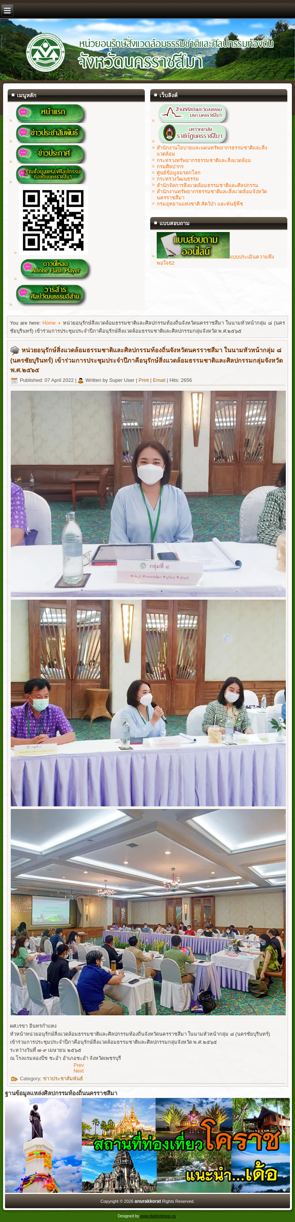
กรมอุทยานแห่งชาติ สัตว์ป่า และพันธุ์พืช (200, 204)
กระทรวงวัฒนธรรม (178, 179)
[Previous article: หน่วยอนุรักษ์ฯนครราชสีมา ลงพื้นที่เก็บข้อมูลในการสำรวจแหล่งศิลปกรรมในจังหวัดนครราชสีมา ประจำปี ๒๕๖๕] (78, 1065)
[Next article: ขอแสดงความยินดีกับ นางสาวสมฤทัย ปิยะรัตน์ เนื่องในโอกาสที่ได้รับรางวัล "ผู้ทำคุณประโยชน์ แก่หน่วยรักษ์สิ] (78, 1071)
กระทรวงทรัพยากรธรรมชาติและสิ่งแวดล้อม (204, 160)
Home (49, 323)
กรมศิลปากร (170, 166)
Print (144, 380)
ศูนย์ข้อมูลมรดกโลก (179, 173)
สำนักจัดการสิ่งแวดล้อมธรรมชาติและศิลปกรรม (208, 185)
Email (160, 380)
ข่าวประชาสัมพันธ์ (63, 1078)
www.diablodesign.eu (158, 1216)
